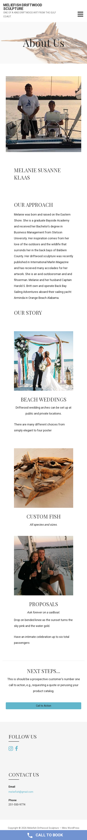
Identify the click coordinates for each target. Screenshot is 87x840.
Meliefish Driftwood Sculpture (22, 7)
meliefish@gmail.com (21, 791)
